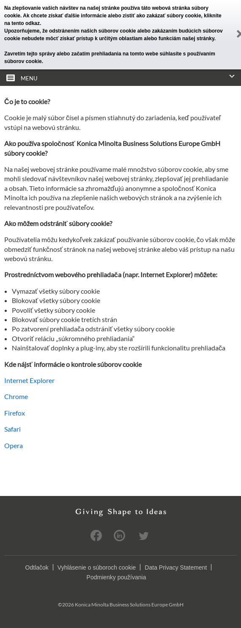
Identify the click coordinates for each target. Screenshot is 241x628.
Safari (12, 429)
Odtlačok (37, 567)
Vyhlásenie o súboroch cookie (97, 567)
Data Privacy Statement (176, 567)
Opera (13, 445)
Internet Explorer (29, 380)
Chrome (16, 396)
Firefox (14, 413)
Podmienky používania (116, 577)
